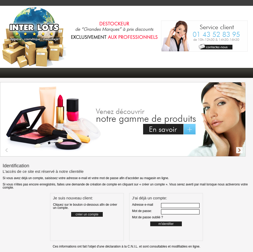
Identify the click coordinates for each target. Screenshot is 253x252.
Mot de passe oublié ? (147, 217)
